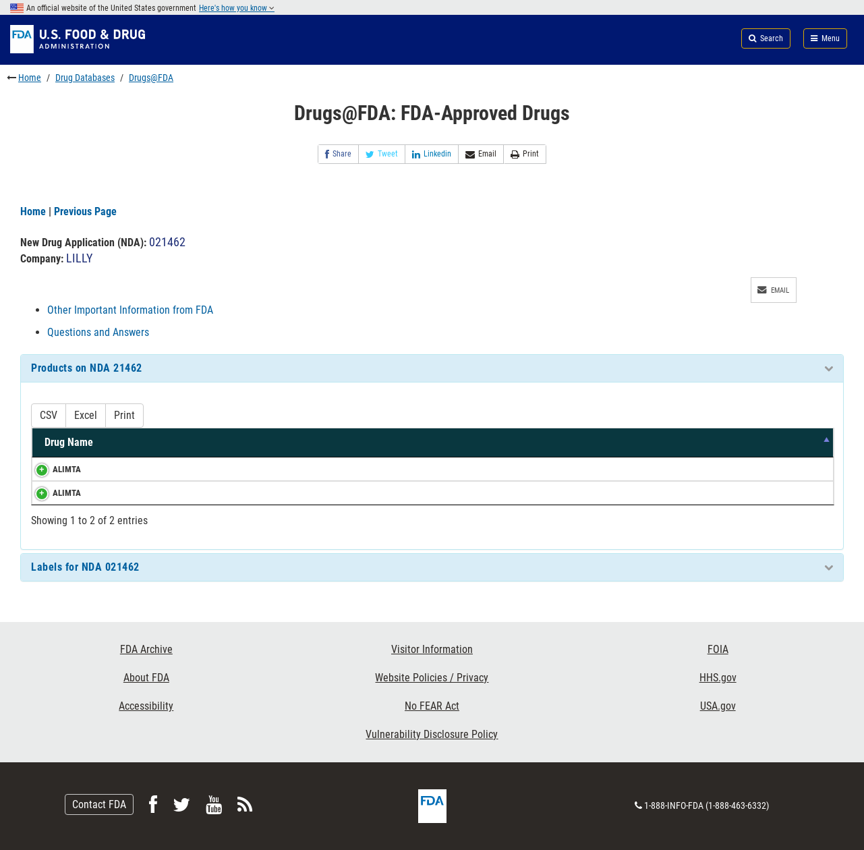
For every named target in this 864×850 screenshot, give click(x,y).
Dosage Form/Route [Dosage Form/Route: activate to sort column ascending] (440, 442)
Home (29, 77)
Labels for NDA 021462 (85, 567)
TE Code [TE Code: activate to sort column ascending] (684, 442)
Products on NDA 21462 (86, 368)
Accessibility (146, 706)
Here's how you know (237, 8)
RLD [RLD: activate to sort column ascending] (752, 442)
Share (338, 154)
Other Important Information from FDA (130, 310)
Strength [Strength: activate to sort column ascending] (293, 442)
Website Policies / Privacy (431, 677)
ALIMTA (53, 469)
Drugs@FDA (151, 77)
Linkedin (431, 154)
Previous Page (85, 211)
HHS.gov (718, 677)
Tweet (382, 154)
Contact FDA (99, 804)
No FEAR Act (432, 706)
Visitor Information (432, 649)
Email (480, 154)
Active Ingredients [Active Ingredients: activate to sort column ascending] (178, 442)
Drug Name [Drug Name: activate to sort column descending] (69, 442)
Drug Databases (85, 77)
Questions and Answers (98, 332)
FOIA (718, 649)
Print (525, 154)
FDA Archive (146, 649)
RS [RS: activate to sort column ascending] (805, 442)
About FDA (146, 677)
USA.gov (718, 706)
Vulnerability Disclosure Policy (432, 734)
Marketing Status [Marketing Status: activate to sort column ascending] (576, 442)
